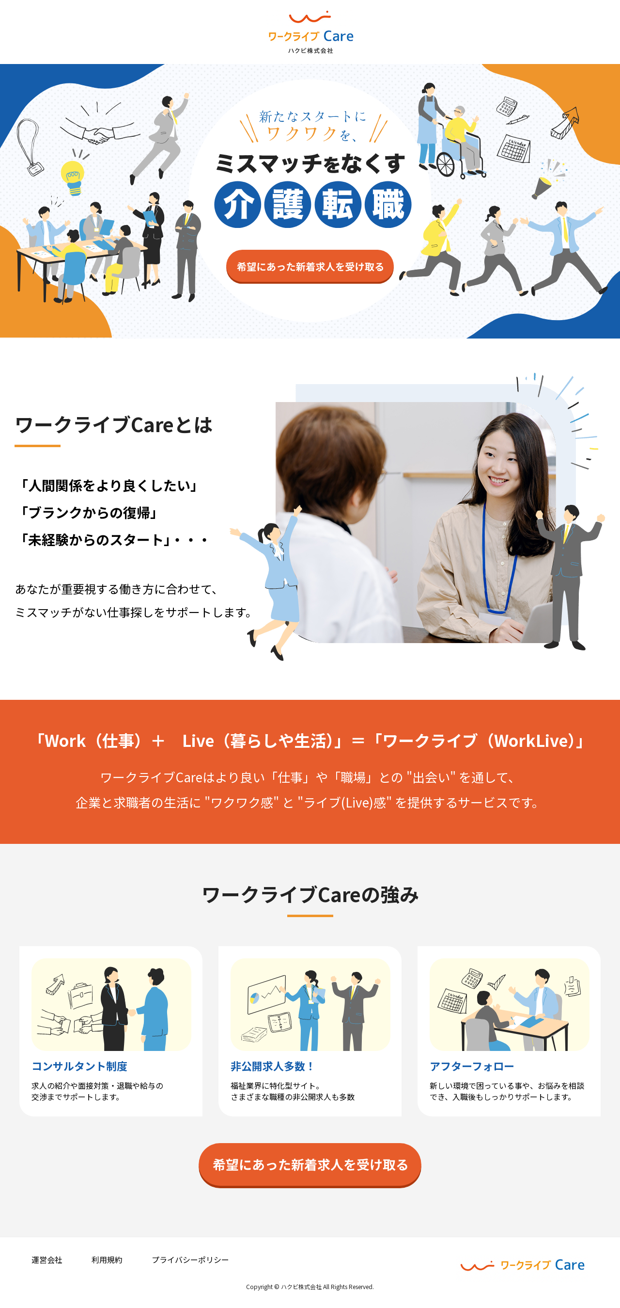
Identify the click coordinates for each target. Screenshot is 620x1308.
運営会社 (46, 1259)
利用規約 (107, 1259)
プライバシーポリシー (190, 1259)
